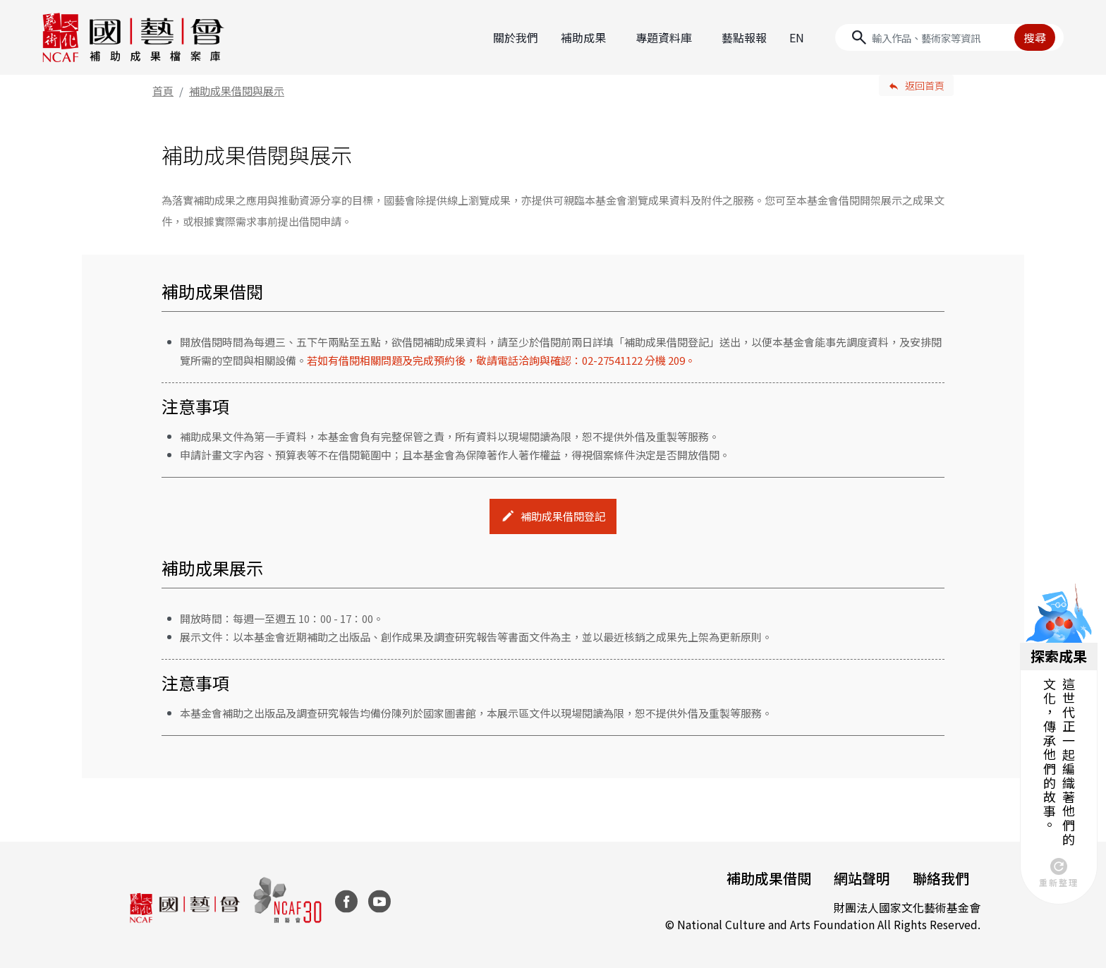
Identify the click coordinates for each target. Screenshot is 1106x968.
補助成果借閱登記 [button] (563, 516)
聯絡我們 (941, 878)
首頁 (163, 90)
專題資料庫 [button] (664, 37)
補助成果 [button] (583, 37)
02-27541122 (612, 360)
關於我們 (515, 37)
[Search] (949, 37)
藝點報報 (744, 37)
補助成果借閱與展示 (236, 90)
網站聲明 (862, 878)
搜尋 (1034, 37)
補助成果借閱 (769, 878)
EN (796, 37)
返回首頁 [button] (924, 85)
